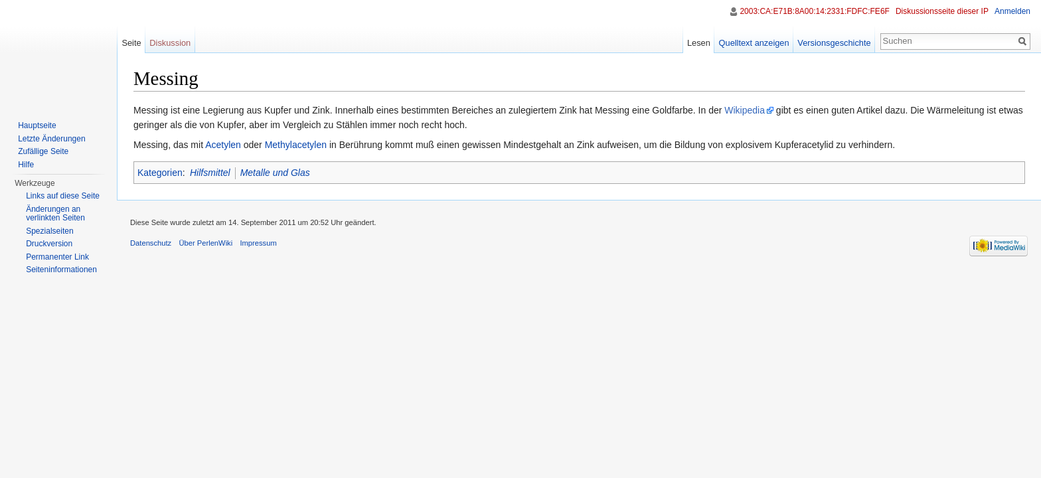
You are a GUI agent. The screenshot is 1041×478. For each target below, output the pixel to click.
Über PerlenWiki (205, 243)
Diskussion (170, 43)
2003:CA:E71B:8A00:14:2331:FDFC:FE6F (814, 11)
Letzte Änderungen (51, 138)
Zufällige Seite (43, 151)
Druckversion (49, 243)
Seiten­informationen (61, 269)
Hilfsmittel (210, 172)
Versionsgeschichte (833, 43)
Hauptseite (37, 125)
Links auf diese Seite (63, 195)
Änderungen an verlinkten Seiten (55, 213)
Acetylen (223, 144)
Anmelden (1012, 11)
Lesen (698, 43)
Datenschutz (150, 243)
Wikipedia (744, 110)
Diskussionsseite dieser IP (942, 11)
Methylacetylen (296, 144)
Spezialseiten (49, 231)
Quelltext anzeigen (754, 43)
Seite (131, 43)
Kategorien (160, 172)
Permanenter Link (57, 257)
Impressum (258, 243)
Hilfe (26, 164)
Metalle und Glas (275, 172)
